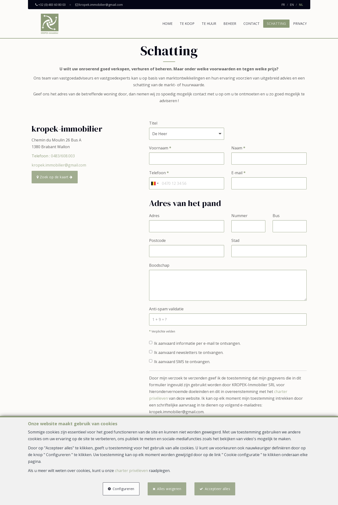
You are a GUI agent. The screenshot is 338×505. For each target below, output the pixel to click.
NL (301, 4)
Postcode (157, 240)
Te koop (187, 23)
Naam (238, 148)
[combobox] (154, 183)
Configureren (123, 488)
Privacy (300, 23)
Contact (251, 23)
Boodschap (159, 265)
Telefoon (159, 172)
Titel (153, 123)
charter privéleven (131, 470)
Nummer (239, 215)
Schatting (276, 23)
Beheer (229, 23)
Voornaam (160, 148)
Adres (154, 215)
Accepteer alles (217, 488)
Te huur (209, 23)
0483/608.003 (63, 156)
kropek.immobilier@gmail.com (59, 165)
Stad (235, 240)
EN (292, 4)
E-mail (238, 172)
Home (167, 23)
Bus (276, 215)
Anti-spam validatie (166, 309)
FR (283, 4)
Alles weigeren (169, 488)
